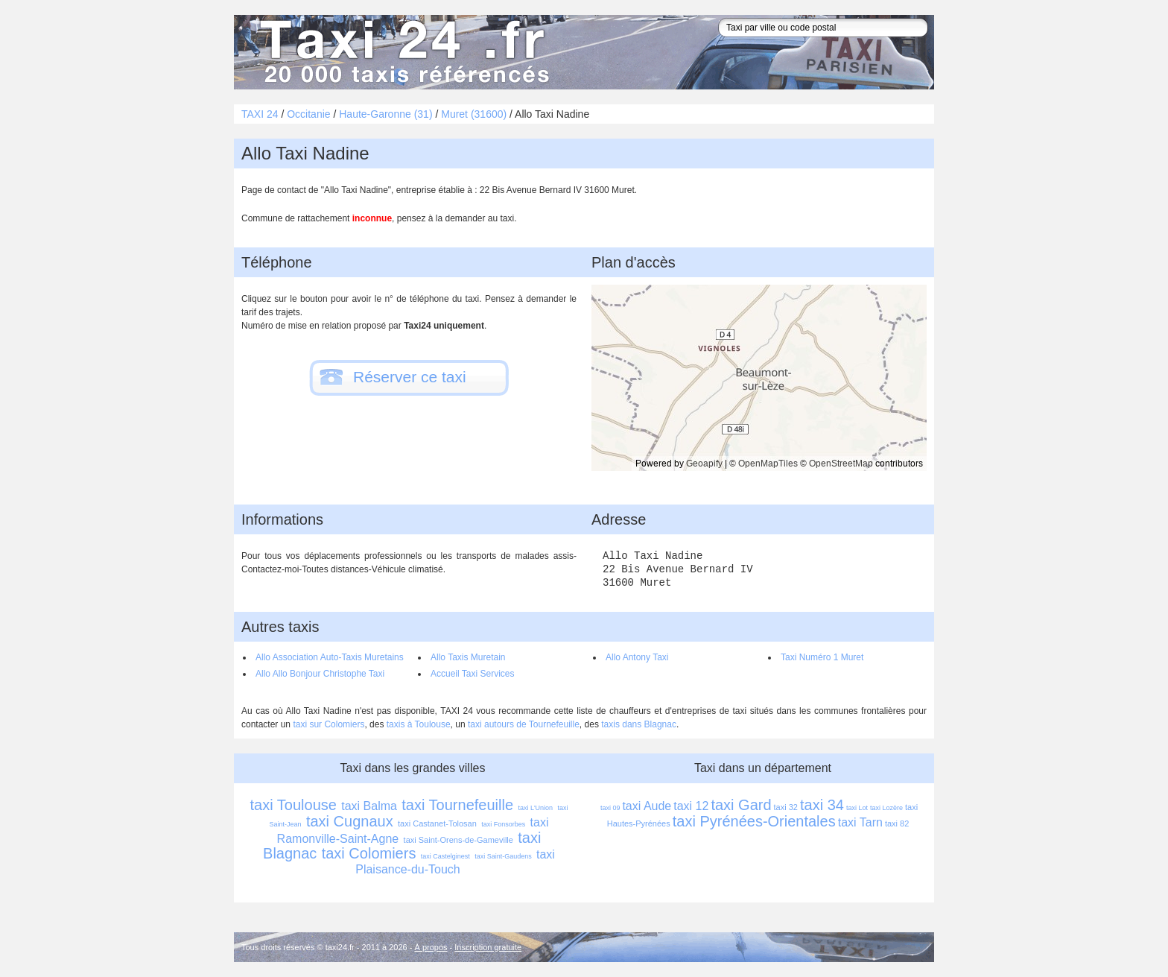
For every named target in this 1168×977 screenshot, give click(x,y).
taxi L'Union (535, 808)
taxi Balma (369, 806)
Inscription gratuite (487, 947)
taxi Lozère (886, 808)
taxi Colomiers (369, 853)
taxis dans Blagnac (638, 724)
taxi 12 (690, 806)
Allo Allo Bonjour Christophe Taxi (320, 673)
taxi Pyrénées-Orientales (754, 821)
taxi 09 (610, 808)
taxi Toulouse (293, 805)
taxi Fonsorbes (503, 824)
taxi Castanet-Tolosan (437, 823)
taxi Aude (646, 806)
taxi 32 (786, 807)
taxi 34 (822, 805)
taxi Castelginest (445, 856)
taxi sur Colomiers (328, 724)
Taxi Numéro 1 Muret (822, 657)
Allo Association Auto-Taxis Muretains (330, 657)
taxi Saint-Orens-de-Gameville (458, 839)
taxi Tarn (860, 822)
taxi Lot (857, 808)
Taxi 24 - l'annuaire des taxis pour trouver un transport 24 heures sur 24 (401, 52)
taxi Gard (741, 805)
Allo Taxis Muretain (468, 657)
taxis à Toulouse (419, 724)
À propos (431, 947)
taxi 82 (897, 823)
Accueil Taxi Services (473, 673)
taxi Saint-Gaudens (503, 856)
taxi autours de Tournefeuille (524, 724)
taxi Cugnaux (349, 821)
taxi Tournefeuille (457, 805)
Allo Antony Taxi (637, 657)
